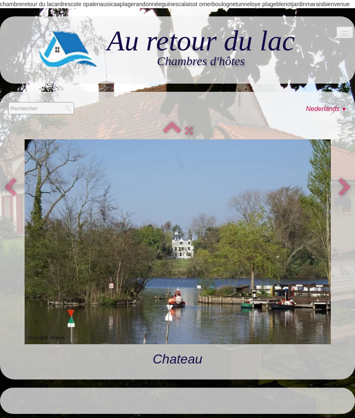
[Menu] (345, 33)
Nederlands (326, 108)
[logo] (167, 48)
